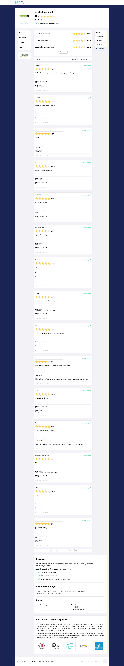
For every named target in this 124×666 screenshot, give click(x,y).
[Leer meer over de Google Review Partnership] (84, 646)
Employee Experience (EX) (56, 630)
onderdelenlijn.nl (78, 609)
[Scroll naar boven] (105, 661)
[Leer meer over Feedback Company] (70, 646)
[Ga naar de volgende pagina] (69, 550)
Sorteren (74, 59)
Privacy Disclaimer (22, 661)
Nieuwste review (84, 59)
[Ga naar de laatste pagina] (75, 550)
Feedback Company (94, 661)
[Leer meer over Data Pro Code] (41, 646)
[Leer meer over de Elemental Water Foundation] (99, 646)
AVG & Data (33, 661)
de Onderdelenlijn (44, 12)
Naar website (24, 23)
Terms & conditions (50, 661)
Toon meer (63, 52)
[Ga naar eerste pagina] (51, 550)
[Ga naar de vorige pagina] (57, 550)
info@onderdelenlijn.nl (80, 605)
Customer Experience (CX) (88, 628)
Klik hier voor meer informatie (85, 636)
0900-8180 (76, 607)
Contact (40, 661)
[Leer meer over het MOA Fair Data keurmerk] (56, 646)
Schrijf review (48, 20)
